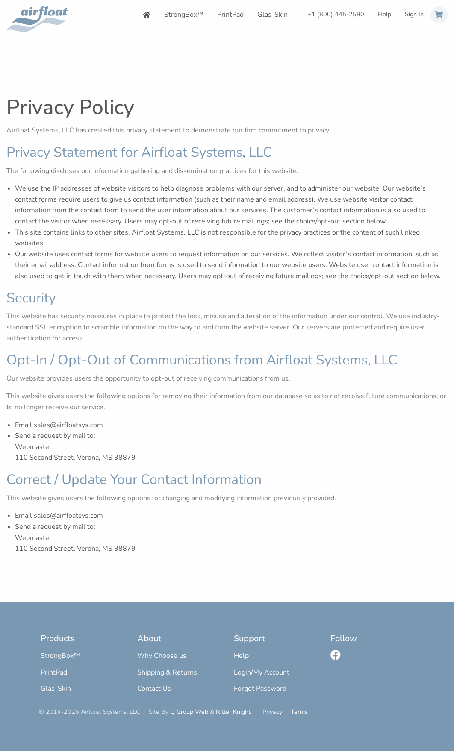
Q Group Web (189, 711)
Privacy (272, 711)
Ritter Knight (233, 711)
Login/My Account (261, 672)
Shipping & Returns (167, 672)
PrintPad (230, 14)
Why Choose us (161, 655)
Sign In (414, 14)
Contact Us (154, 688)
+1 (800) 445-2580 (336, 14)
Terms (299, 711)
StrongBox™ (183, 14)
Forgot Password (260, 688)
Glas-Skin (272, 14)
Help (384, 14)
